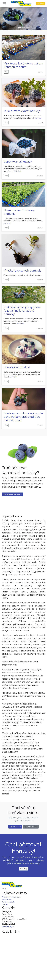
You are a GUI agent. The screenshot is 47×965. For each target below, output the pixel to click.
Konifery (5, 904)
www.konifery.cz (8, 927)
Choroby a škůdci (30, 826)
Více (6, 72)
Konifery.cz (40, 3)
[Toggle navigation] (4, 3)
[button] (3, 18)
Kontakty (23, 868)
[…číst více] (37, 118)
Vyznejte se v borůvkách (12, 494)
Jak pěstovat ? (15, 826)
